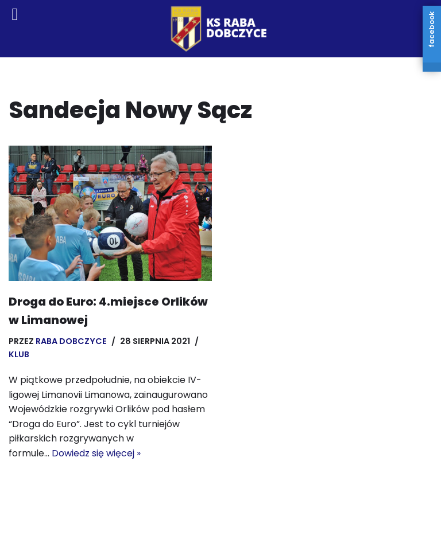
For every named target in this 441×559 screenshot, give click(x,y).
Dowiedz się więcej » (96, 453)
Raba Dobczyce (71, 341)
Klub (19, 354)
